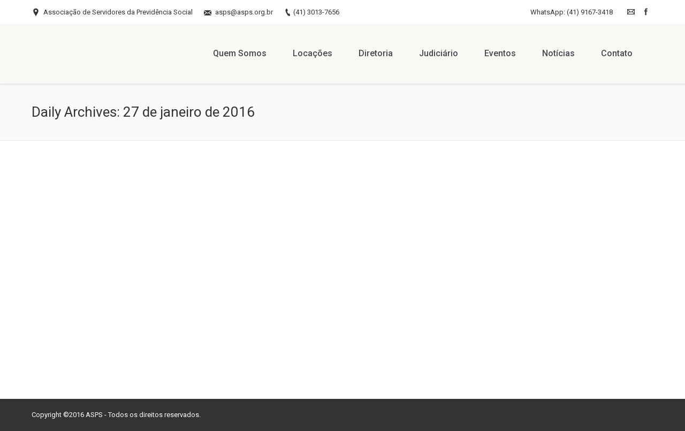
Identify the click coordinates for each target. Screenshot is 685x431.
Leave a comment (147, 342)
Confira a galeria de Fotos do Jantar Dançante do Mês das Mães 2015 (130, 316)
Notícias (197, 342)
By (68, 355)
